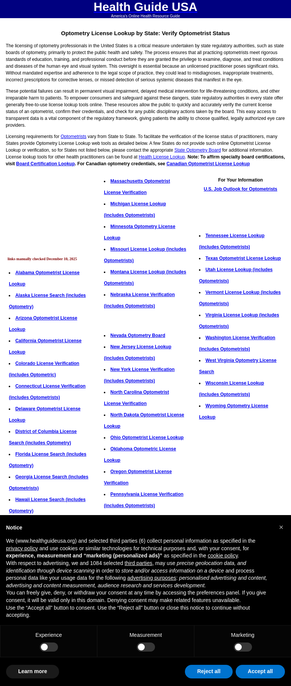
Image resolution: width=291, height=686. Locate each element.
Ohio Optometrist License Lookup (146, 437)
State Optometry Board (197, 150)
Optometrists (73, 136)
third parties (138, 563)
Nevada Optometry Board (137, 335)
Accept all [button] (260, 671)
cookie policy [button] (223, 556)
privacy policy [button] (22, 548)
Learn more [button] (32, 671)
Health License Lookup (162, 157)
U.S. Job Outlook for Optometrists (240, 189)
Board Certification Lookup (45, 163)
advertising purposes (151, 578)
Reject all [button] (208, 671)
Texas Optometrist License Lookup (243, 258)
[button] (281, 527)
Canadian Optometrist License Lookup (208, 163)
